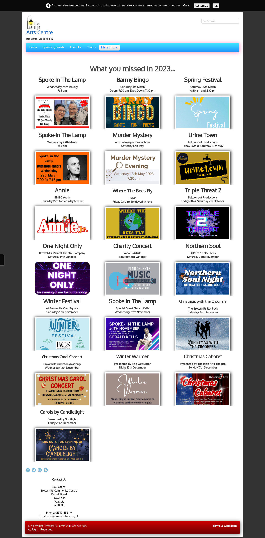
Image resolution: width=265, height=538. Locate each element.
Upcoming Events (53, 47)
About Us (75, 47)
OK (216, 5)
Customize (201, 5)
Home (33, 47)
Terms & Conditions (224, 526)
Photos (91, 47)
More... (187, 5)
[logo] (41, 28)
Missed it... (109, 47)
